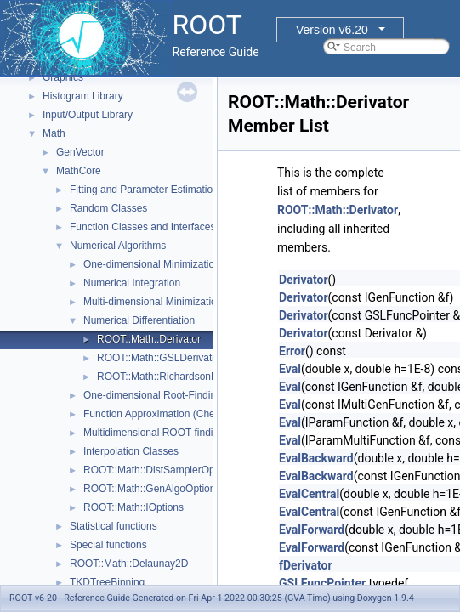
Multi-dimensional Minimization (152, 302)
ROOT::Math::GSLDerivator (159, 358)
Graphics (63, 77)
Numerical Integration (131, 283)
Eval (290, 369)
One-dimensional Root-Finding (152, 395)
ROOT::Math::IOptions (133, 507)
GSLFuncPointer (322, 583)
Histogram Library (83, 96)
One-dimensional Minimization (151, 264)
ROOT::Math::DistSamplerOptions (159, 470)
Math (54, 133)
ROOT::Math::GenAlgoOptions (151, 489)
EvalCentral (309, 494)
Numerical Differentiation (139, 320)
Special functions (108, 545)
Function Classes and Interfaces (142, 227)
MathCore (78, 171)
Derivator (303, 279)
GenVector (80, 152)
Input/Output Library (88, 115)
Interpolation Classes (131, 451)
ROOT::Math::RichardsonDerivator (175, 376)
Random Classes (108, 208)
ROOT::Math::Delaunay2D (129, 564)
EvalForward (311, 529)
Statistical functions (113, 526)
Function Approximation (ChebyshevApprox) (183, 414)
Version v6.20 (332, 30)
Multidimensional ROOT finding (153, 433)
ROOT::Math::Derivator (149, 339)
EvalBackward (316, 458)
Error (292, 351)
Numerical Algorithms (118, 246)
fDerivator (305, 565)
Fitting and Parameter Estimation (144, 190)
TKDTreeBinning (107, 582)
